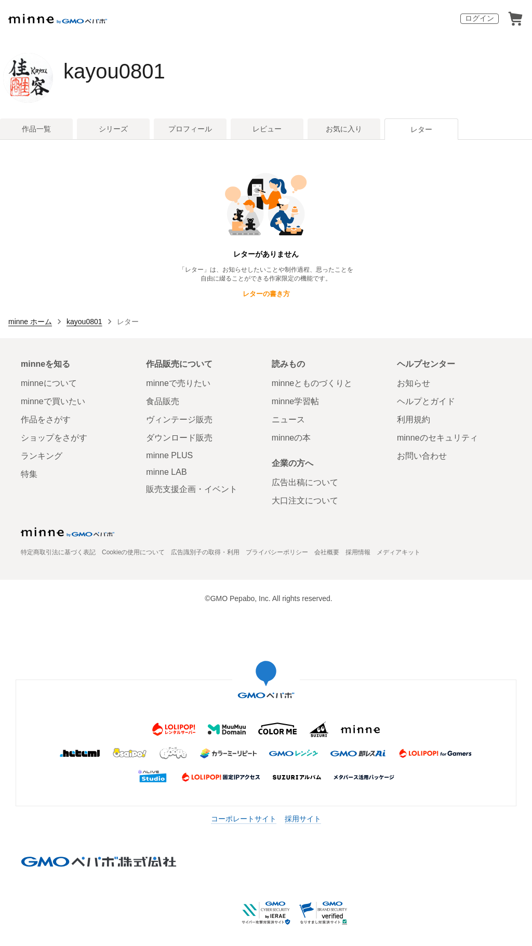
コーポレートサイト (243, 819)
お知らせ (413, 383)
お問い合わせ (422, 455)
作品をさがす (46, 419)
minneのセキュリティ (437, 437)
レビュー (267, 129)
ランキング (41, 455)
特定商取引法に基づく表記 (58, 552)
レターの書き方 (266, 294)
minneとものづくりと (312, 383)
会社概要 (326, 552)
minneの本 (291, 437)
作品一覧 (36, 129)
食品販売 (162, 401)
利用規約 (413, 419)
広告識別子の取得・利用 (205, 552)
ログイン (479, 18)
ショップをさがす (54, 437)
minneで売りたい (178, 383)
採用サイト (303, 819)
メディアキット (398, 552)
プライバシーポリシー (277, 552)
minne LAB (166, 472)
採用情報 (357, 552)
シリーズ (113, 129)
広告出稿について (305, 482)
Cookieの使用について (133, 552)
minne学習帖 (296, 401)
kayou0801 (114, 71)
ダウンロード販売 (179, 437)
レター (421, 129)
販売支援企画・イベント (191, 489)
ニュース (288, 419)
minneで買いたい (53, 401)
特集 (29, 474)
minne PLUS (169, 455)
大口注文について (305, 500)
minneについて (49, 383)
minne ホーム (30, 321)
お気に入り (344, 129)
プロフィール (190, 129)
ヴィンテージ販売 (179, 419)
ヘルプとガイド (426, 401)
